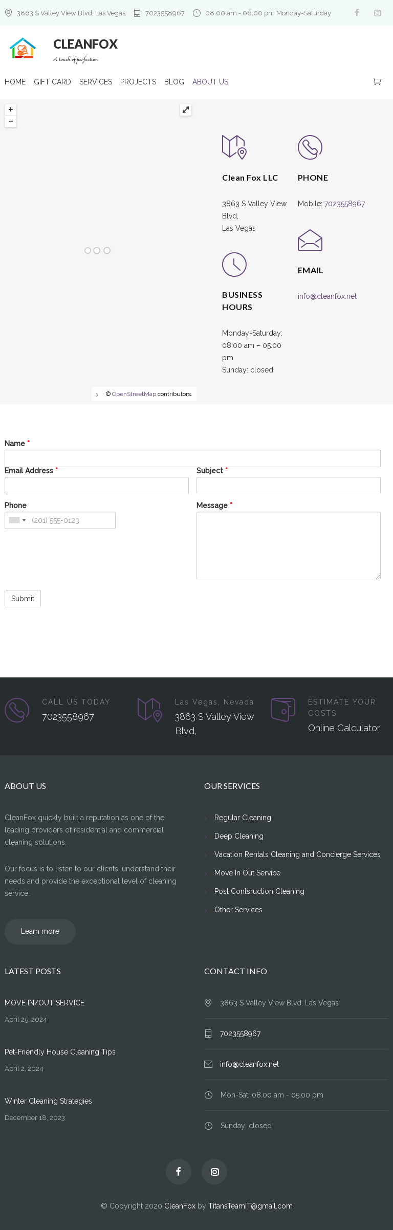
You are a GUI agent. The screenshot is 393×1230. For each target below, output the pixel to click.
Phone (16, 505)
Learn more (35, 931)
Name (17, 443)
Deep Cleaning (239, 835)
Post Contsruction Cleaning (259, 891)
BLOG (174, 83)
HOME (15, 83)
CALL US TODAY (76, 701)
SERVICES (95, 83)
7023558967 (165, 13)
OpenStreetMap (134, 393)
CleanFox (179, 1205)
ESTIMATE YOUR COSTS (342, 707)
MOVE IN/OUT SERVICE (44, 1002)
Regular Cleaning (242, 817)
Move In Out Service (247, 872)
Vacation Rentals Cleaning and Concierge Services (297, 854)
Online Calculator (344, 727)
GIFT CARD (52, 83)
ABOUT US (210, 83)
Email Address (31, 470)
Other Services (238, 909)
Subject (212, 470)
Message (214, 505)
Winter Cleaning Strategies (48, 1100)
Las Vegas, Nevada (214, 701)
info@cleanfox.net (327, 296)
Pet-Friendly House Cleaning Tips (60, 1051)
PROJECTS (138, 83)
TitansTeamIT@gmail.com (250, 1205)
